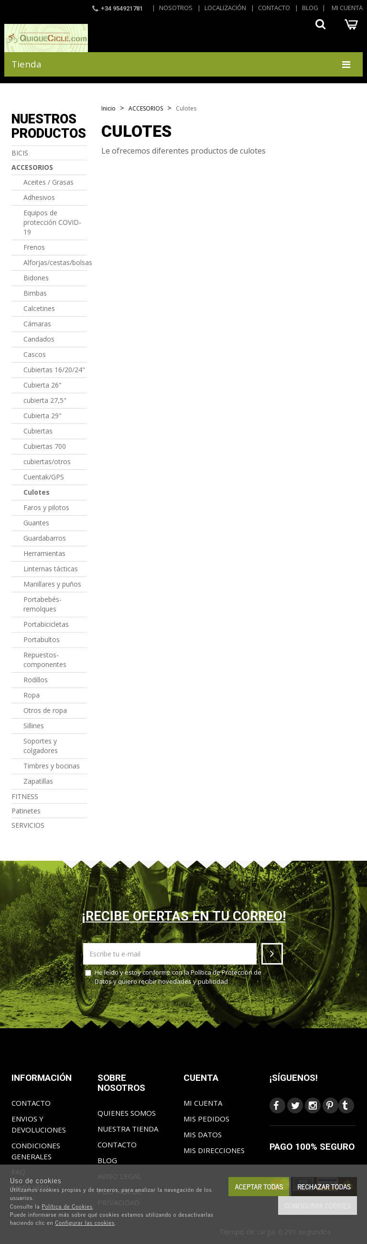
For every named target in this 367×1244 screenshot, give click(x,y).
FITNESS (24, 796)
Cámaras (37, 323)
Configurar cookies (317, 1205)
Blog (310, 7)
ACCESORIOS (32, 167)
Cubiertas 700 (44, 446)
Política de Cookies (67, 1206)
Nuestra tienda (127, 1128)
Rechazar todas (324, 1186)
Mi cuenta (347, 7)
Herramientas (44, 553)
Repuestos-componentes (44, 659)
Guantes (36, 522)
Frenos (34, 247)
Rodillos (35, 679)
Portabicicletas (46, 624)
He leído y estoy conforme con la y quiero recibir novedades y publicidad (173, 977)
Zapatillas (38, 781)
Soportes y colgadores (40, 745)
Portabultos (41, 639)
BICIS (19, 152)
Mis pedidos (206, 1118)
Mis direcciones (214, 1150)
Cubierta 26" (42, 384)
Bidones (36, 277)
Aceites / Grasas (48, 182)
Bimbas (35, 293)
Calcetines (39, 308)
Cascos (34, 354)
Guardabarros (44, 538)
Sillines (33, 725)
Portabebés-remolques (42, 604)
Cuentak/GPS (43, 476)
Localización (225, 7)
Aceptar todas (259, 1186)
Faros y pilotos (46, 507)
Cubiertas (38, 430)
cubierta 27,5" (44, 400)
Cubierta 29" (42, 415)
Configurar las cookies (85, 1222)
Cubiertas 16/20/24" (54, 369)
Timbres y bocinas (51, 765)
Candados (38, 339)
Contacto (274, 7)
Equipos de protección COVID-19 (52, 222)
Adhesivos (39, 197)
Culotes (36, 492)
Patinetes (26, 810)
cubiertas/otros (47, 461)
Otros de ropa (45, 710)
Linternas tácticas (50, 568)
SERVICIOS (27, 825)
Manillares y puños (52, 584)
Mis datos (203, 1134)
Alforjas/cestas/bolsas (55, 262)
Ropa (31, 695)
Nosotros (176, 7)
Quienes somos (126, 1113)
